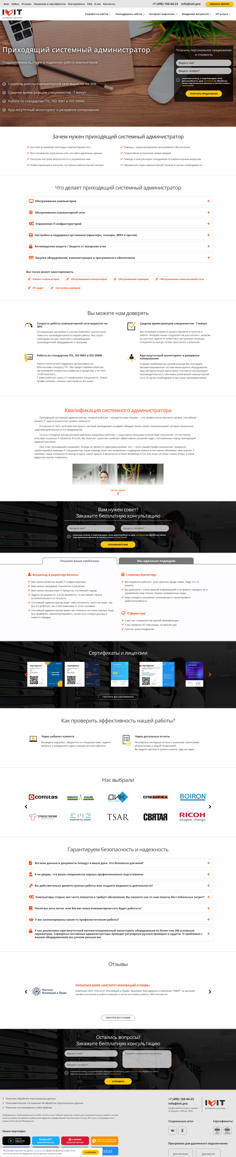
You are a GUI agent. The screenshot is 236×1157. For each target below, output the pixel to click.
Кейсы (15, 3)
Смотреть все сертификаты (118, 696)
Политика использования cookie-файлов (29, 1107)
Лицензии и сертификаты (50, 3)
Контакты (109, 3)
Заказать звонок (219, 4)
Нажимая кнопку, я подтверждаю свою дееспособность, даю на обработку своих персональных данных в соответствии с (206, 82)
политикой (188, 85)
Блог (6, 3)
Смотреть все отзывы (118, 1017)
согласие (208, 80)
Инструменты (76, 3)
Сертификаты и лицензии (118, 652)
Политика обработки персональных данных (31, 1098)
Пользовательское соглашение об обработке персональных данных (44, 1103)
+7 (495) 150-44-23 (165, 4)
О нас (97, 3)
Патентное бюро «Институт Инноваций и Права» (112, 985)
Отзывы (26, 3)
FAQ (89, 3)
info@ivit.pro (191, 4)
